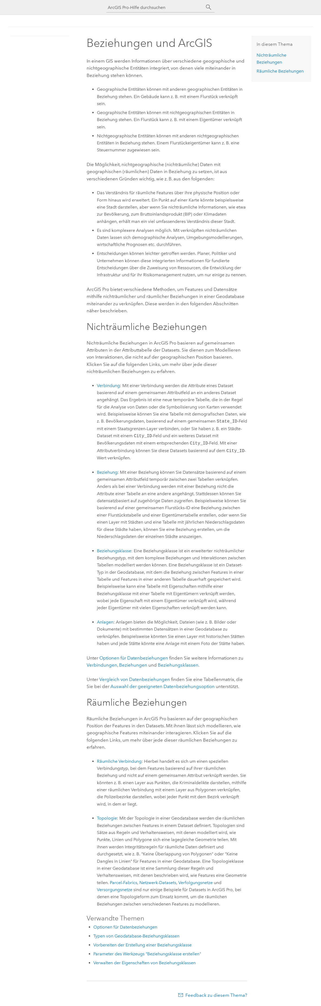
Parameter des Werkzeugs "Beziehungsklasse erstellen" (147, 953)
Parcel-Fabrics (123, 882)
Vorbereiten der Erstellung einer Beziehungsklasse (142, 944)
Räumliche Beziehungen (280, 71)
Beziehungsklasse (114, 550)
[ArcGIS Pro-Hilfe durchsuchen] (155, 7)
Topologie (107, 818)
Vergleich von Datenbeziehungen (134, 679)
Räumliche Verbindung (119, 761)
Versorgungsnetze (114, 889)
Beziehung (107, 472)
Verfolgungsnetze (195, 882)
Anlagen (105, 622)
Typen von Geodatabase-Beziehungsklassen (136, 936)
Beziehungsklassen (178, 665)
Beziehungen (133, 665)
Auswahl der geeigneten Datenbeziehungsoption (162, 686)
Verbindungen (102, 665)
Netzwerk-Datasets (157, 882)
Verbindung (108, 385)
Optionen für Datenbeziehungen (133, 658)
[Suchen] (208, 7)
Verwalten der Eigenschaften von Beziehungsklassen (144, 962)
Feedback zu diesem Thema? (216, 995)
